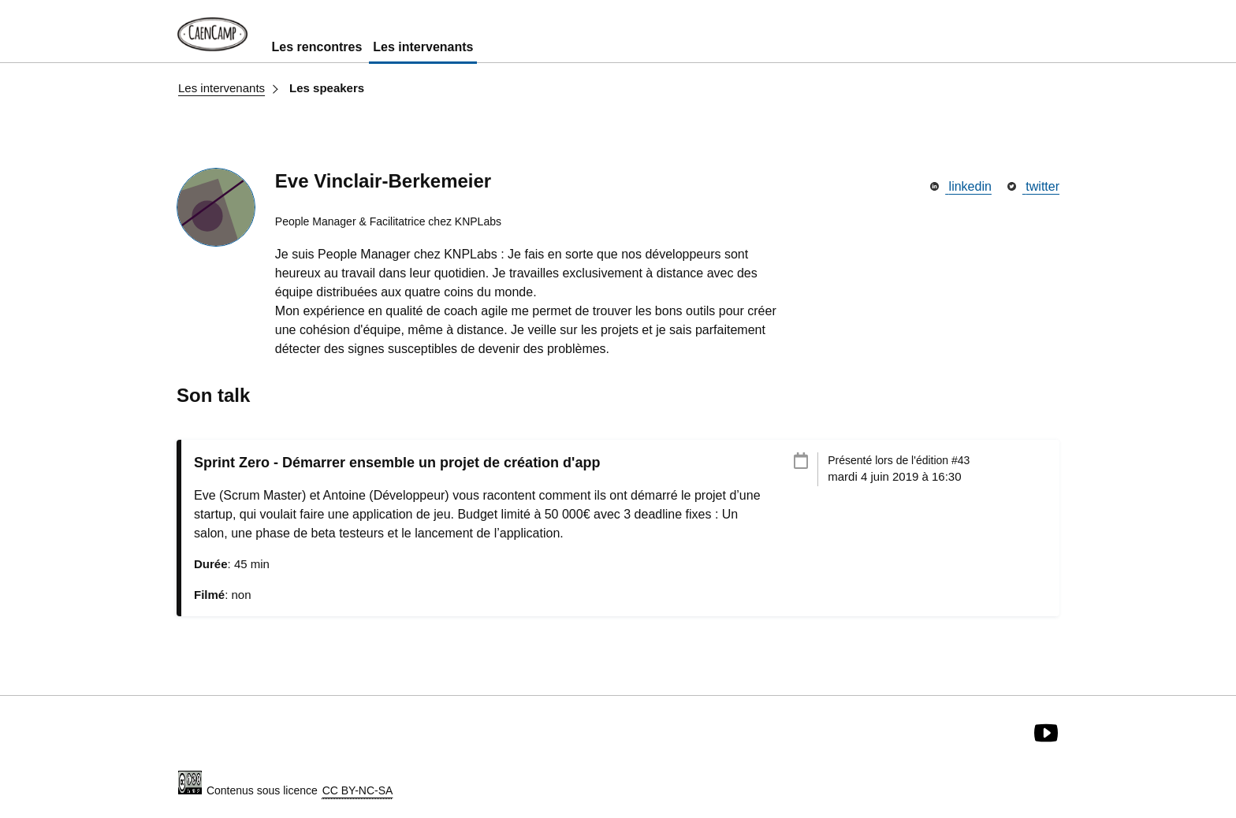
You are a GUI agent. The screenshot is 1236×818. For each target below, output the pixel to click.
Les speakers (326, 88)
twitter (1033, 186)
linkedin (961, 186)
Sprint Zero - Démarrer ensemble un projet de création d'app (397, 462)
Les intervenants (423, 47)
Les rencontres (317, 47)
